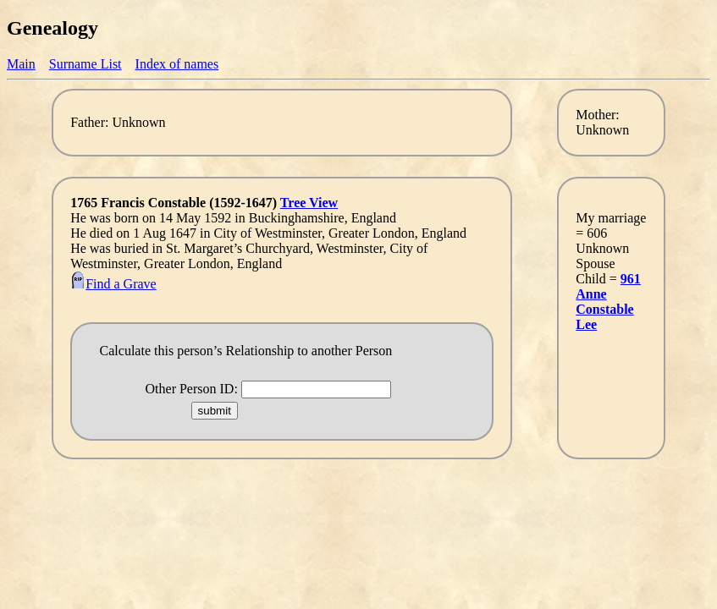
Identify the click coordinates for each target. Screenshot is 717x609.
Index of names (177, 64)
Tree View (309, 202)
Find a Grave (113, 284)
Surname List (85, 64)
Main (21, 64)
